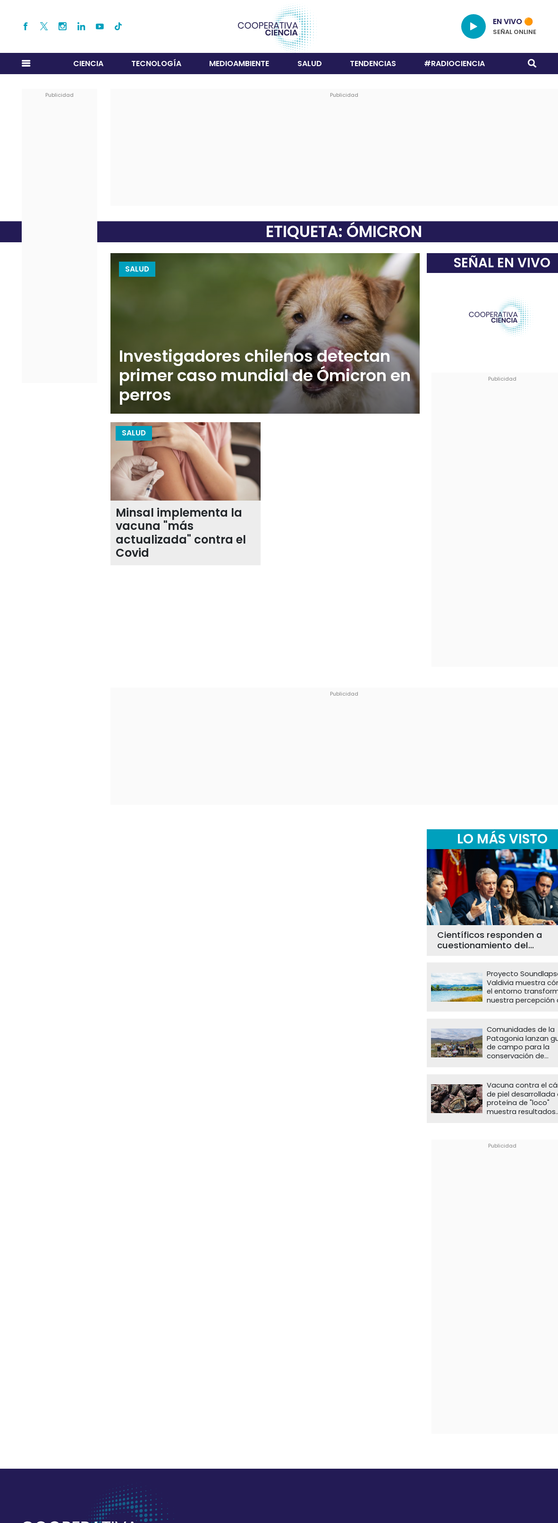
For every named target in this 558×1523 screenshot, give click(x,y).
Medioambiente (239, 63)
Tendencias (373, 63)
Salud (309, 63)
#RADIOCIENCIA (454, 63)
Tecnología (156, 63)
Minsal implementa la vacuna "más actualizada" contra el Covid (181, 533)
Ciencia (88, 63)
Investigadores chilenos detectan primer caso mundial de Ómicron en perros (265, 376)
